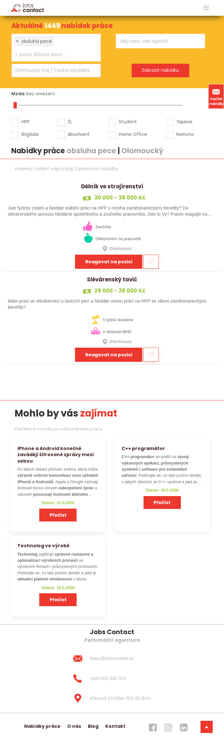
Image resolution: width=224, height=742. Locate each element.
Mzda (17, 93)
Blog (93, 726)
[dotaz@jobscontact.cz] (112, 658)
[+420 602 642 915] (112, 678)
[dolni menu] (207, 727)
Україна (184, 121)
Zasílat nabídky (216, 96)
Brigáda (30, 134)
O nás (74, 726)
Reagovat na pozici (108, 261)
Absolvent (79, 134)
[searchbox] (52, 54)
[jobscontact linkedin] (183, 727)
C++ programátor (143, 448)
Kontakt (115, 726)
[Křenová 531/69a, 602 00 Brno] (112, 698)
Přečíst (58, 515)
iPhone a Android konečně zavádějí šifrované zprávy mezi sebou (55, 454)
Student (128, 121)
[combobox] (56, 47)
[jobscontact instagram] (168, 727)
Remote (185, 134)
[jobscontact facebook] (153, 727)
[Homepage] (27, 7)
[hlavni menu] (206, 8)
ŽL (70, 121)
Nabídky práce (42, 726)
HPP (26, 121)
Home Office (133, 134)
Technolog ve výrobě (43, 545)
